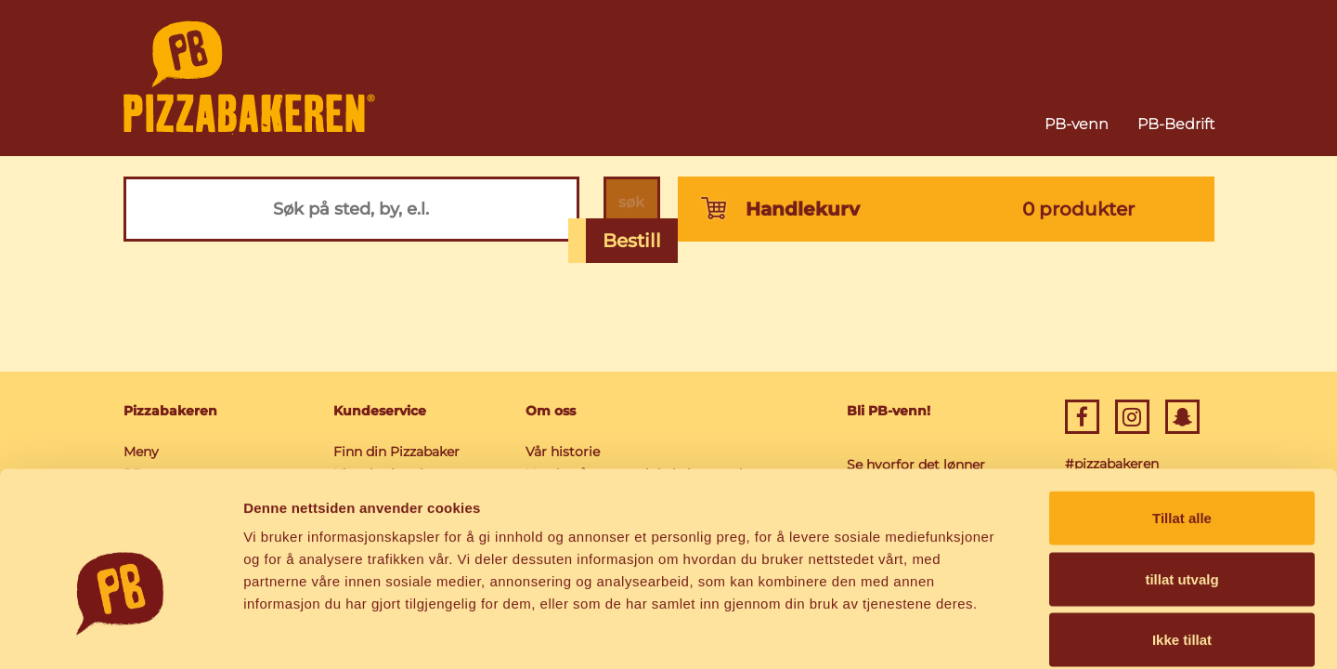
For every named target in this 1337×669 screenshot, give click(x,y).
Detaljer (989, 632)
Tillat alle (1182, 425)
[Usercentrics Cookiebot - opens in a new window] (120, 633)
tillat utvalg (1181, 486)
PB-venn (1077, 124)
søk (627, 209)
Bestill (632, 241)
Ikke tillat (1182, 547)
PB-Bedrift (1175, 124)
